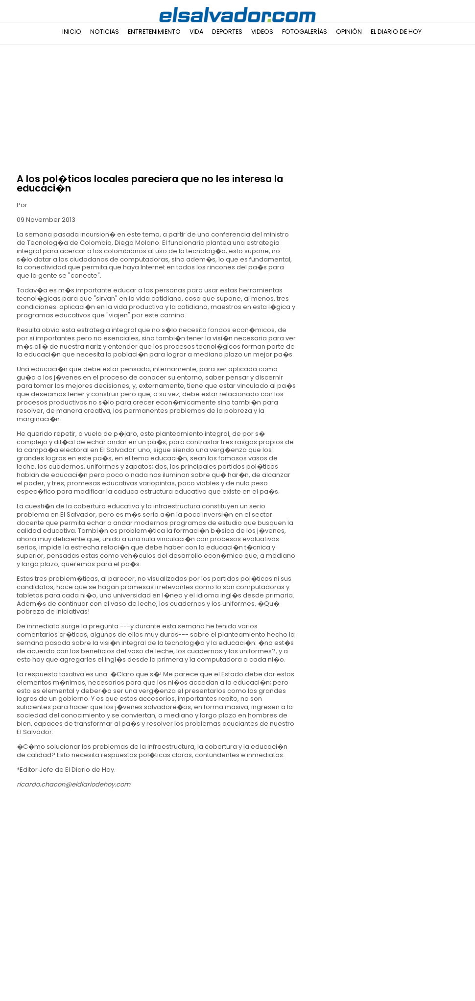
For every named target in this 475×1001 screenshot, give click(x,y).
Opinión (349, 31)
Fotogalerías (304, 31)
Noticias (104, 31)
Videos (262, 31)
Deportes (227, 31)
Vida (196, 31)
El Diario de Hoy (396, 31)
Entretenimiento (154, 31)
